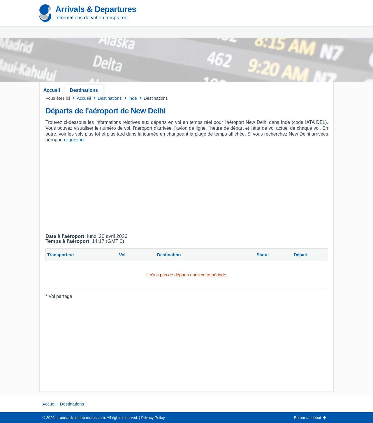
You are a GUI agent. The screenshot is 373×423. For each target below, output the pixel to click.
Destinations (84, 90)
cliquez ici (74, 139)
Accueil (51, 90)
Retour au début (307, 417)
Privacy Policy (153, 417)
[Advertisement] (265, 44)
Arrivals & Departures (95, 9)
